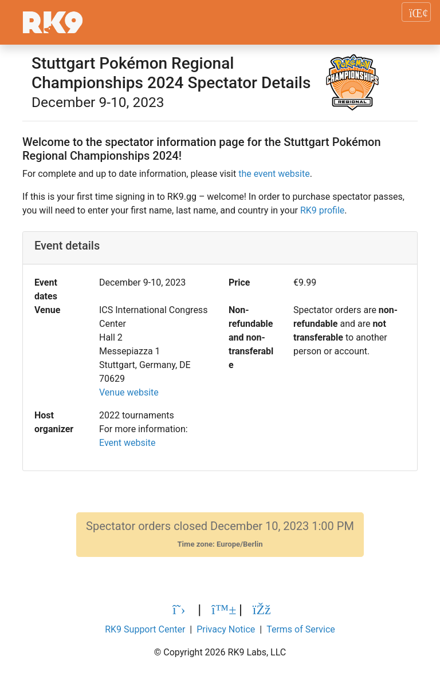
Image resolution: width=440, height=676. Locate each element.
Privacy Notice (226, 629)
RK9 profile (322, 210)
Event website (127, 442)
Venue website (129, 392)
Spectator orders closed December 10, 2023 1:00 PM (220, 534)
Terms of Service (300, 629)
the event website (273, 173)
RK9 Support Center (145, 629)
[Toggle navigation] (416, 12)
